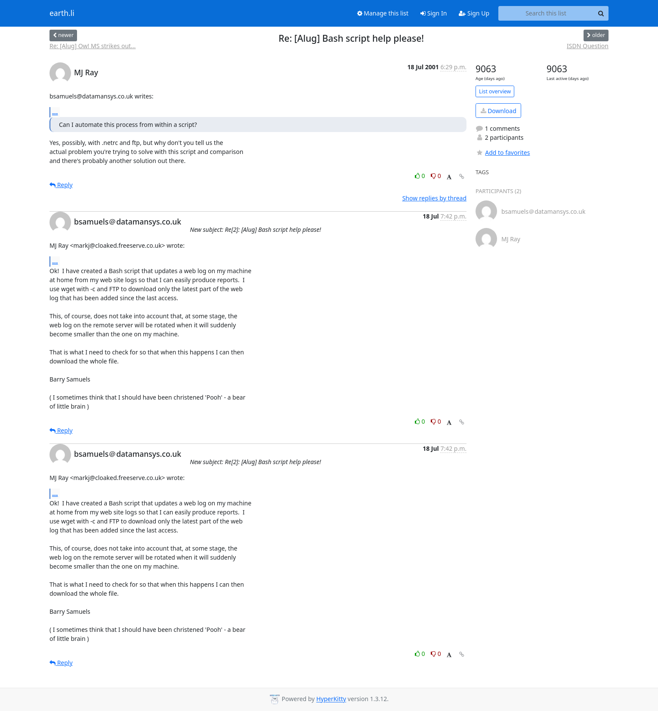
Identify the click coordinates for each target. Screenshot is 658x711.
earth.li (61, 13)
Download (498, 111)
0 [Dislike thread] (436, 176)
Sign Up (474, 13)
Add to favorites (503, 152)
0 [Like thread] (420, 176)
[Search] (601, 13)
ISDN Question (588, 46)
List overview (495, 91)
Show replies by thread (434, 198)
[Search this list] (545, 13)
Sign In (433, 13)
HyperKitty (331, 699)
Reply (61, 185)
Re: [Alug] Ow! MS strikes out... (92, 46)
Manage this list (383, 13)
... (55, 112)
